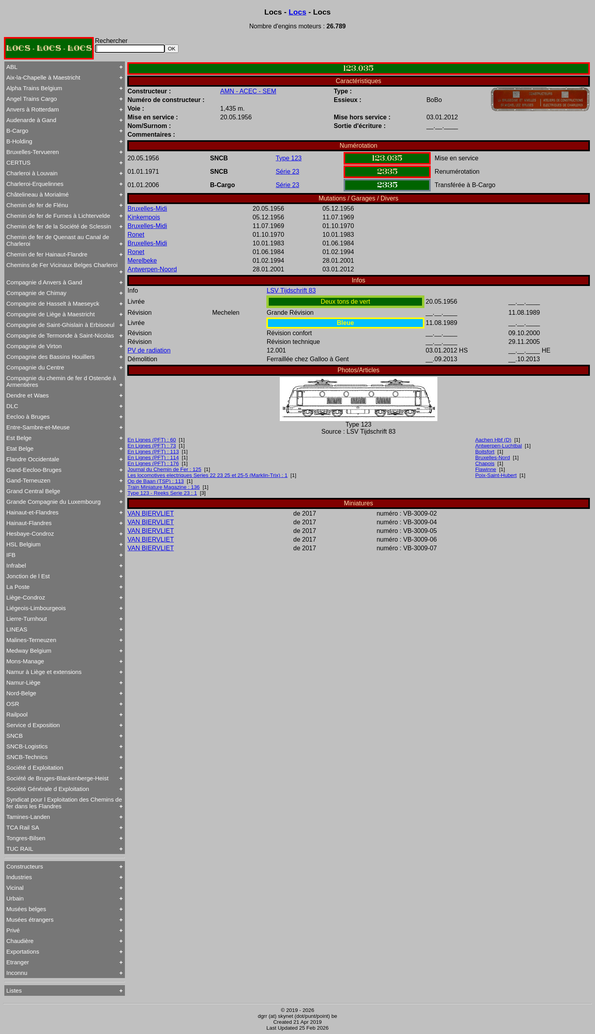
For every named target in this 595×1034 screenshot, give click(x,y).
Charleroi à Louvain (32, 173)
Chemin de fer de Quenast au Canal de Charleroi (57, 240)
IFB (10, 554)
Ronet (136, 234)
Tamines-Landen (28, 816)
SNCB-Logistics (27, 746)
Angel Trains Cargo (31, 98)
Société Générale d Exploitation (47, 788)
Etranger (17, 962)
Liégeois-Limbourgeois (36, 608)
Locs (298, 12)
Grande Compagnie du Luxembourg (53, 501)
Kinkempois (144, 217)
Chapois (485, 463)
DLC (12, 406)
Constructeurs (24, 866)
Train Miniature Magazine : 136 (164, 487)
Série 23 (287, 171)
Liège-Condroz (25, 597)
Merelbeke (142, 260)
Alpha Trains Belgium (34, 88)
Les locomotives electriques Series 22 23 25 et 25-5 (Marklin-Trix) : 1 (208, 475)
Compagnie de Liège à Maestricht (50, 314)
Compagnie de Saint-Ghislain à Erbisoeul (60, 324)
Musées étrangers (30, 919)
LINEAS (16, 629)
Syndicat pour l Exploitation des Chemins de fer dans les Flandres (64, 802)
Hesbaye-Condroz (30, 533)
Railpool (17, 714)
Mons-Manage (25, 661)
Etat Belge (19, 448)
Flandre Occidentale (32, 459)
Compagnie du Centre (35, 367)
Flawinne (485, 469)
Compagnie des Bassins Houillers (50, 356)
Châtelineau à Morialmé (37, 194)
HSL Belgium (23, 544)
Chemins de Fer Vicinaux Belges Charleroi (61, 265)
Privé (13, 930)
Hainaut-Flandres (29, 523)
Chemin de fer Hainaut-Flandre (46, 254)
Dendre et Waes (27, 395)
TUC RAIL (19, 848)
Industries (19, 877)
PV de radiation (149, 350)
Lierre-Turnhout (26, 618)
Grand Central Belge (33, 491)
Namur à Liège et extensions (44, 671)
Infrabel (16, 565)
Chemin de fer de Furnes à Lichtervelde (58, 215)
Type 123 (289, 158)
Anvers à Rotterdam (32, 109)
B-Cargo (17, 130)
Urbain (15, 898)
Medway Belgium (28, 650)
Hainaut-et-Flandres (32, 512)
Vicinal (15, 887)
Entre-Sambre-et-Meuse (38, 427)
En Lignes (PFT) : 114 (153, 457)
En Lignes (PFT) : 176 (153, 463)
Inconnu (16, 972)
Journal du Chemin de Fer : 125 (164, 469)
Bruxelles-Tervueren (32, 152)
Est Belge (19, 437)
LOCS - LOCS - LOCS (49, 48)
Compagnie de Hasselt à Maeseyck (52, 303)
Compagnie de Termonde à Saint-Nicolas (60, 335)
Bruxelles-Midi (147, 208)
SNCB (14, 735)
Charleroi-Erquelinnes (34, 183)
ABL (11, 66)
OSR (12, 703)
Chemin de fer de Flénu (37, 205)
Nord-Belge (21, 693)
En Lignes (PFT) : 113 (153, 452)
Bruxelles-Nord (492, 457)
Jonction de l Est (28, 576)
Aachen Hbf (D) (493, 440)
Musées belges (26, 909)
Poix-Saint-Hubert (496, 475)
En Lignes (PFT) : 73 (152, 446)
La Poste (18, 586)
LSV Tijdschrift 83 (291, 290)
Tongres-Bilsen (25, 838)
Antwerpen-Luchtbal (498, 446)
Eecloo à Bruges (28, 416)
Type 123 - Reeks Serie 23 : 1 (162, 493)
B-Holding (19, 141)
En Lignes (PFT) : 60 (152, 440)
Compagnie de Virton (34, 346)
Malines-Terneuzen (31, 640)
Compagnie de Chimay (36, 293)
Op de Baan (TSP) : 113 (156, 481)
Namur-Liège (23, 682)
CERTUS (18, 162)
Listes (14, 990)
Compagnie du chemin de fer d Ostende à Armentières (61, 381)
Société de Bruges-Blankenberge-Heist (57, 778)
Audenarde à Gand (31, 120)
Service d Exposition (33, 725)
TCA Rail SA (22, 827)
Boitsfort (485, 452)
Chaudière (19, 940)
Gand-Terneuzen (28, 480)
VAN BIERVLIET (151, 513)
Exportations (22, 951)
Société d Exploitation (34, 767)
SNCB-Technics (27, 757)
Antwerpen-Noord (152, 269)
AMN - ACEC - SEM (248, 91)
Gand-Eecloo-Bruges (33, 469)
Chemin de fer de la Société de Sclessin (58, 226)
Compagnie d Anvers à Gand (44, 282)
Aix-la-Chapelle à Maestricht (43, 77)
